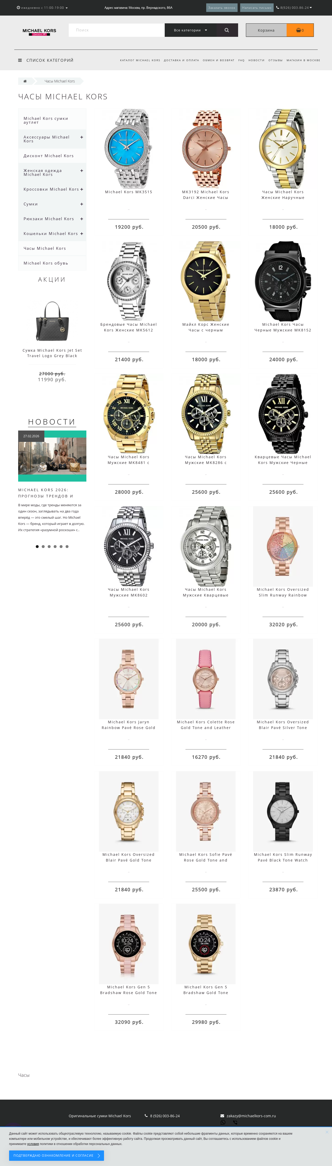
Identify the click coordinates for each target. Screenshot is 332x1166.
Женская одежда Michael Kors (43, 172)
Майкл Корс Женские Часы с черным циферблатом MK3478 (206, 330)
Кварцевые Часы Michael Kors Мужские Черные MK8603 (283, 462)
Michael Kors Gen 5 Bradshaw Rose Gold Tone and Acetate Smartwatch (128, 992)
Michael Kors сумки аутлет (46, 120)
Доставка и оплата (177, 60)
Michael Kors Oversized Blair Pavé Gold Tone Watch (128, 860)
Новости (255, 60)
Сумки (31, 203)
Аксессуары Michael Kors (47, 138)
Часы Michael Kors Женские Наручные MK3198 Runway (283, 197)
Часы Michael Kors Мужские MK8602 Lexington (129, 595)
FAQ (239, 60)
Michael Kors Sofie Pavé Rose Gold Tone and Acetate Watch (205, 860)
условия (33, 1144)
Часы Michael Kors (45, 248)
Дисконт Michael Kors (49, 155)
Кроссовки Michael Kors (51, 189)
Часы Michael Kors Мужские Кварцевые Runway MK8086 (206, 595)
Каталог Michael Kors (135, 60)
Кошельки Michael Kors (51, 233)
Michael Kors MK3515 (129, 191)
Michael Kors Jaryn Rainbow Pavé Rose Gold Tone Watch (129, 727)
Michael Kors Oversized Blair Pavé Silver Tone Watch (283, 727)
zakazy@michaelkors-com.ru (251, 1115)
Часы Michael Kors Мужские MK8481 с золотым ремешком (128, 462)
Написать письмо (257, 7)
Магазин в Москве (304, 60)
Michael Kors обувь (46, 263)
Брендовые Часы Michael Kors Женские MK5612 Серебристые (128, 330)
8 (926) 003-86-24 (165, 1115)
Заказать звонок (222, 7)
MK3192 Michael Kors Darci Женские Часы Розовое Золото (206, 197)
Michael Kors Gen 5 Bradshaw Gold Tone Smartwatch (206, 992)
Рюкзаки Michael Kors (49, 218)
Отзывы (274, 60)
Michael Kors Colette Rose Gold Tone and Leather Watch (206, 727)
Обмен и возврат (215, 60)
